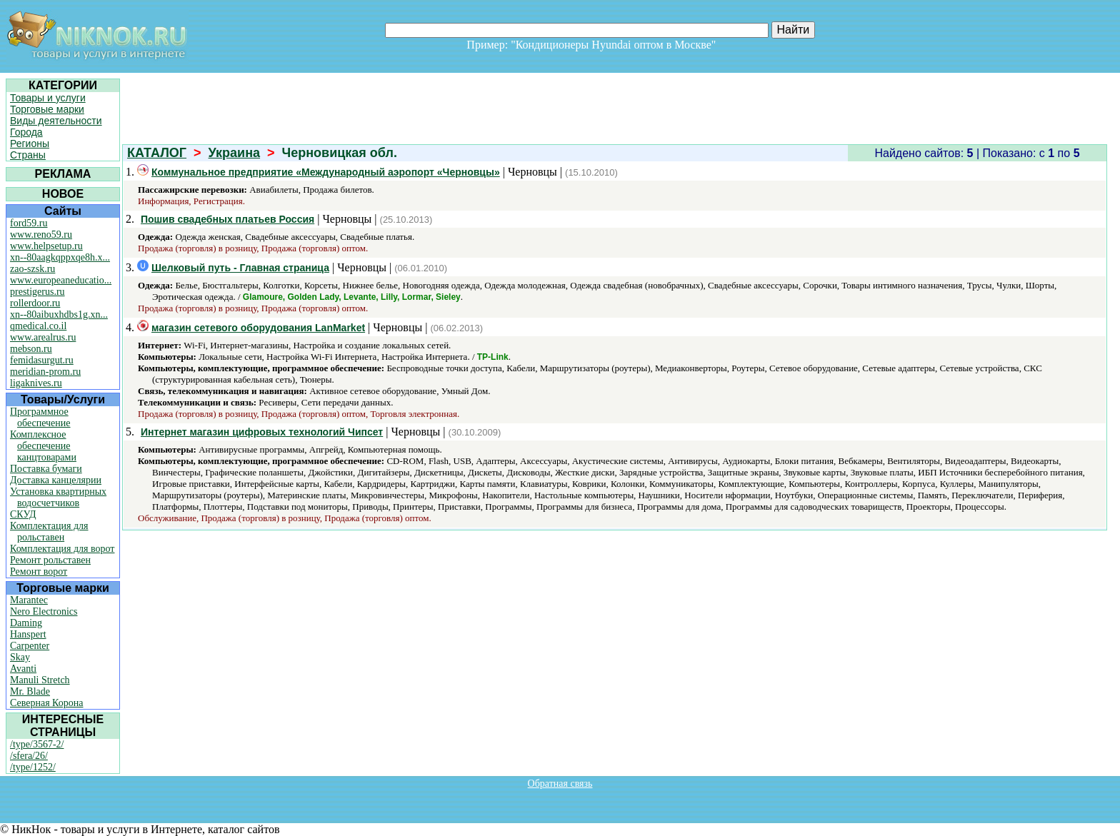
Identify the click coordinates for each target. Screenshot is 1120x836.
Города (26, 132)
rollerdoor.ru (35, 303)
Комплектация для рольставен (49, 531)
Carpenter (29, 645)
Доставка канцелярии (55, 480)
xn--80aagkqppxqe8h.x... (60, 257)
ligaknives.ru (36, 383)
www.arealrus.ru (43, 337)
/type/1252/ (33, 767)
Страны (28, 155)
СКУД (23, 514)
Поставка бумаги (46, 468)
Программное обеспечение (40, 417)
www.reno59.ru (41, 234)
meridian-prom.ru (45, 371)
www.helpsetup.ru (46, 246)
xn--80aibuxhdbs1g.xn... (59, 314)
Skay (20, 657)
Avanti (23, 668)
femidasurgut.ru (42, 360)
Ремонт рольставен (50, 560)
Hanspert (28, 634)
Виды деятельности (56, 120)
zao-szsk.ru (32, 268)
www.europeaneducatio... (60, 280)
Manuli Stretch (40, 680)
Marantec (29, 600)
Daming (26, 623)
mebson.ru (31, 348)
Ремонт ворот (38, 571)
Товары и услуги (48, 98)
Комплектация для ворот (62, 548)
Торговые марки (47, 109)
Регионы (29, 143)
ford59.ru (29, 223)
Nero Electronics (43, 611)
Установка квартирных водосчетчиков (58, 497)
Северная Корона (46, 702)
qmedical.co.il (38, 326)
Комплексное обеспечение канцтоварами (43, 446)
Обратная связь (560, 783)
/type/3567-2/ (37, 744)
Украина (234, 153)
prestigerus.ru (37, 291)
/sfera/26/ (29, 755)
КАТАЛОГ (156, 153)
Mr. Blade (30, 691)
